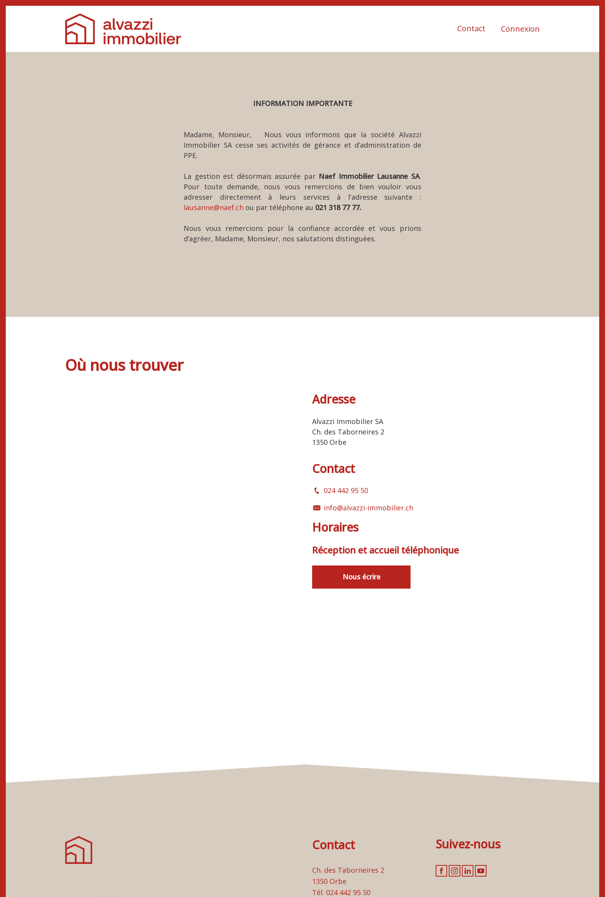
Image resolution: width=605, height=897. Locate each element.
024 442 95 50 (346, 490)
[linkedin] (467, 871)
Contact (471, 28)
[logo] (123, 28)
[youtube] (481, 871)
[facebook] (441, 871)
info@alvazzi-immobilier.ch (368, 507)
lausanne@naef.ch (213, 207)
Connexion (520, 29)
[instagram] (454, 871)
